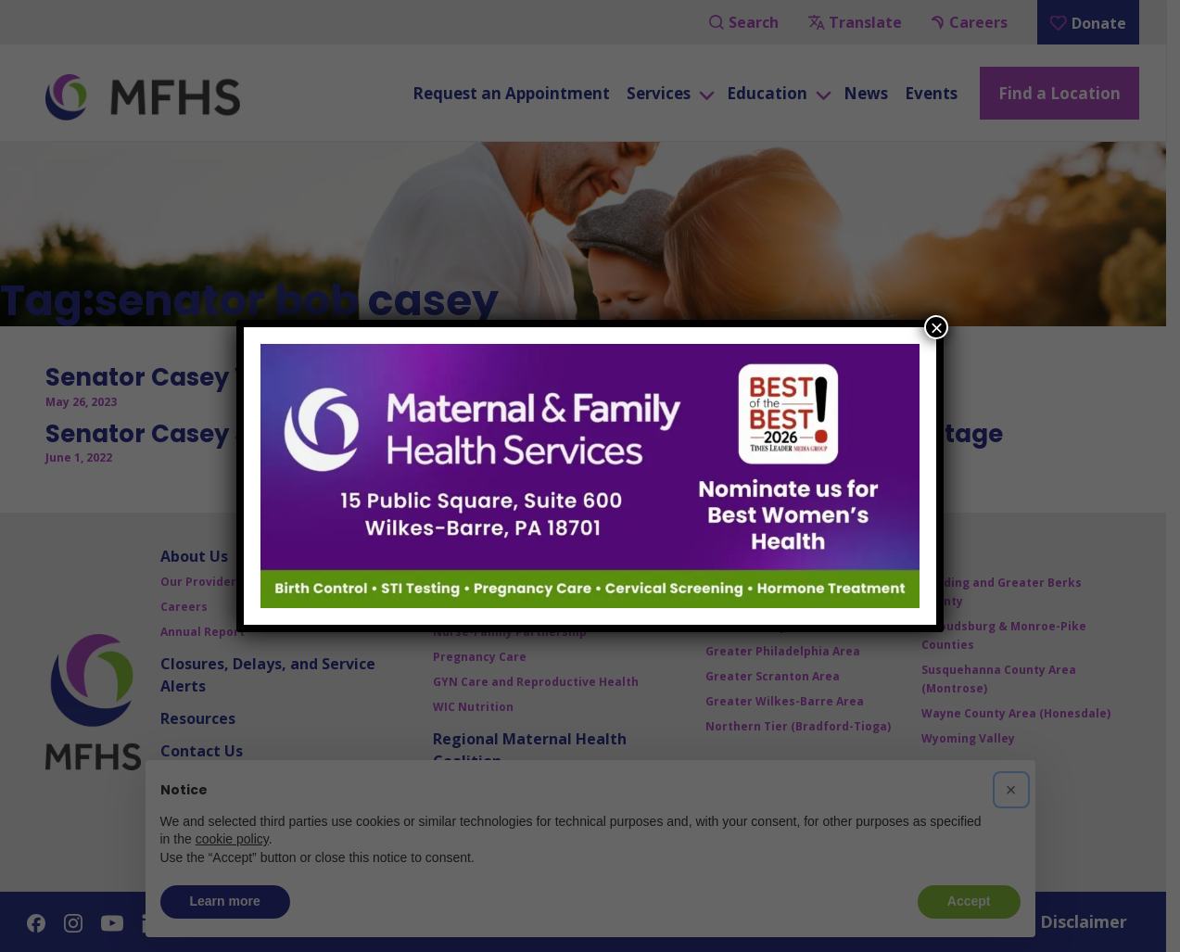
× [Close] (936, 327)
